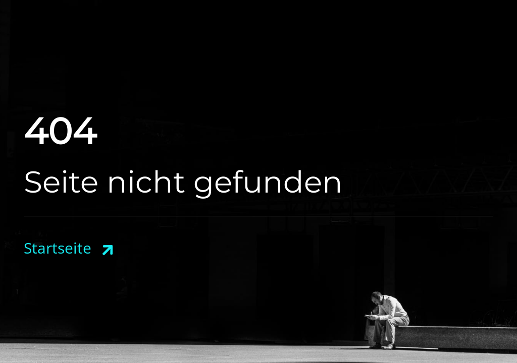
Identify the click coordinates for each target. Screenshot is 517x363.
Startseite (57, 247)
